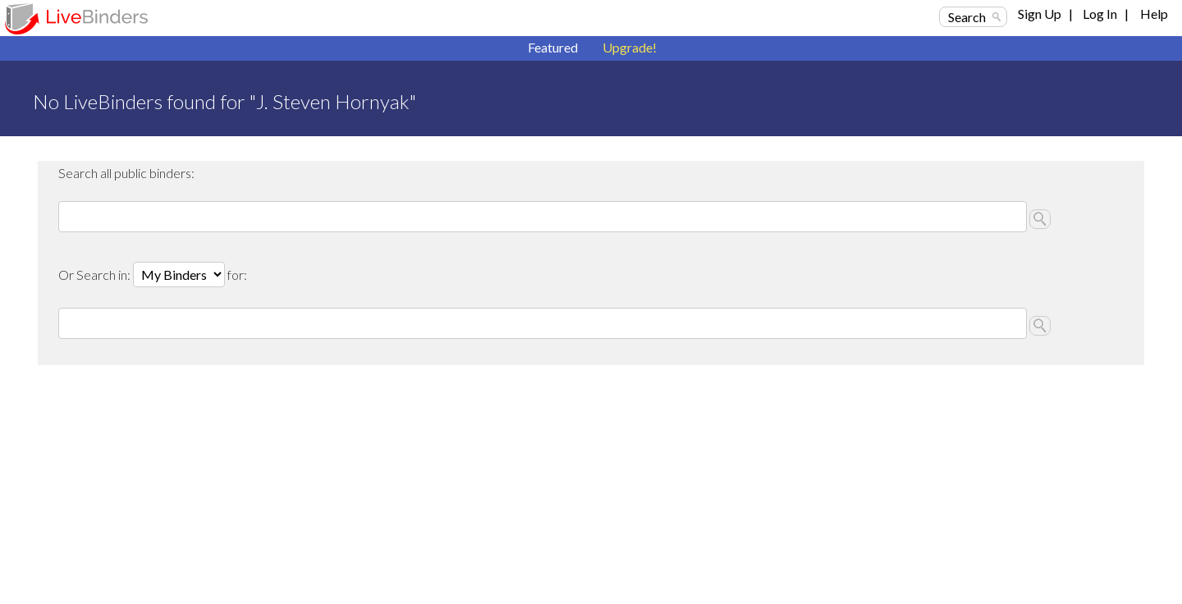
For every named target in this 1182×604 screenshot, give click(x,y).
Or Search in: (95, 274)
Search (967, 17)
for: (237, 274)
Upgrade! (629, 47)
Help (1154, 13)
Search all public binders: (126, 173)
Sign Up (1039, 13)
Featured (553, 47)
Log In (1100, 13)
